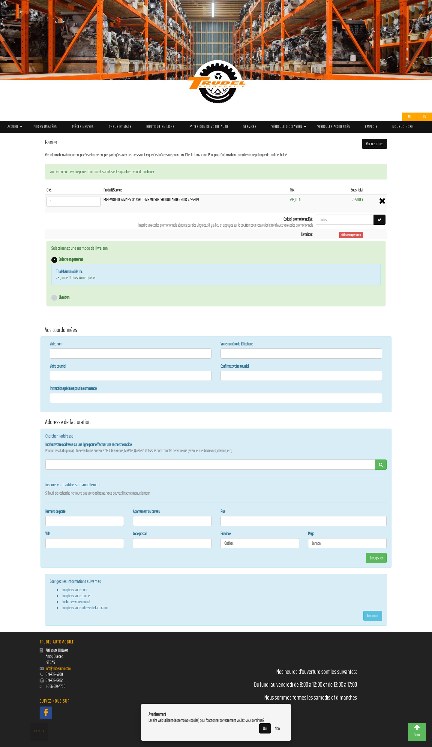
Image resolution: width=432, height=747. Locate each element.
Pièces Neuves (83, 126)
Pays (311, 534)
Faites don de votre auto (209, 126)
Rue (222, 511)
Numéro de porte (55, 511)
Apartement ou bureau (146, 511)
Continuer (372, 616)
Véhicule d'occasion (287, 126)
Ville (47, 534)
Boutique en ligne (160, 126)
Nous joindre (402, 126)
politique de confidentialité (271, 155)
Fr (409, 116)
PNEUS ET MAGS (120, 126)
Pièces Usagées (45, 126)
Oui (265, 728)
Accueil (13, 126)
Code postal (139, 534)
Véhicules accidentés (333, 126)
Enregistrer (376, 558)
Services (249, 126)
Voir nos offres (374, 143)
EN (424, 116)
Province (225, 534)
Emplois (371, 126)
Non (277, 728)
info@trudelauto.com (58, 668)
